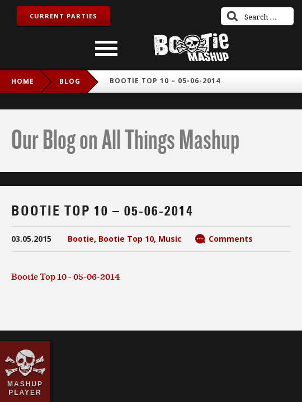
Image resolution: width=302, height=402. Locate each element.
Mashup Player (25, 388)
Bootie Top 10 (126, 238)
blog (70, 81)
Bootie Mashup (191, 47)
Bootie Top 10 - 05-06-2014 (65, 276)
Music (170, 238)
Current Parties (63, 16)
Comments (231, 238)
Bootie (81, 238)
